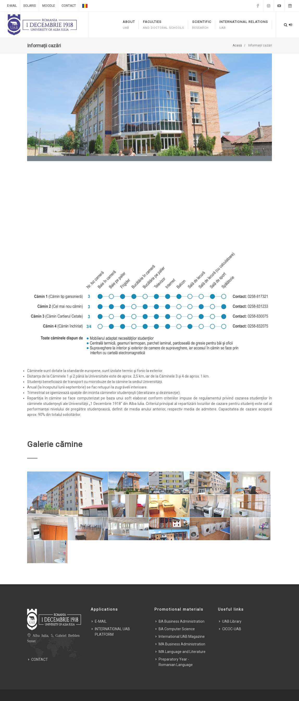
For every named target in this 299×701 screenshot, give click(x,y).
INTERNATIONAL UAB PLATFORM (112, 616)
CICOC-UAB (231, 613)
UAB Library (231, 605)
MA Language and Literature (182, 636)
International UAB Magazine (182, 620)
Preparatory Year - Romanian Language (176, 646)
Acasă (237, 45)
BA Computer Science (177, 613)
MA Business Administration (182, 628)
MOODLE (48, 6)
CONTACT (68, 6)
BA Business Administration (181, 605)
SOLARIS (29, 6)
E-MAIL (12, 6)
